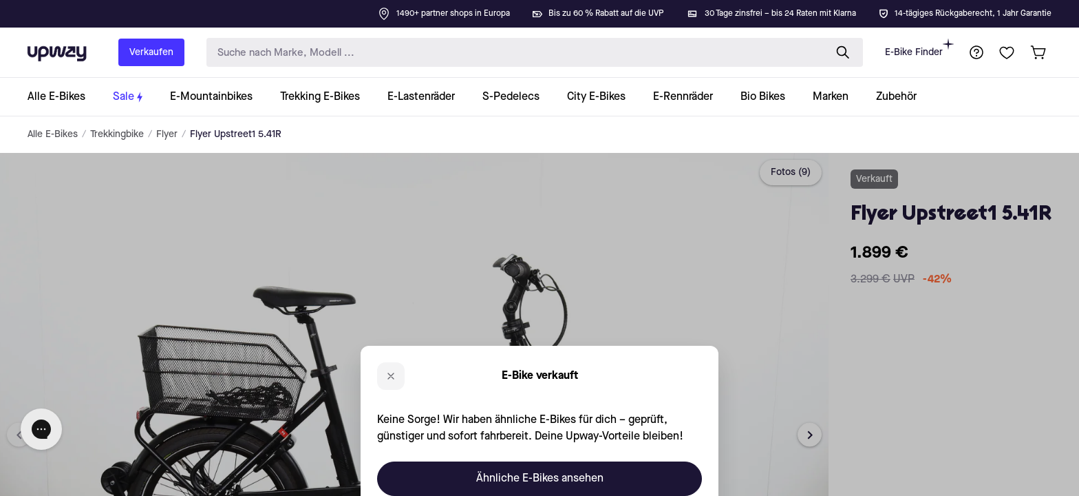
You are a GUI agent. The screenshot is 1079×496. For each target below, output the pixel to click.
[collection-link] (63, 97)
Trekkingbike (117, 134)
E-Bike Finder (919, 48)
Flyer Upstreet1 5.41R (235, 134)
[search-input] (512, 53)
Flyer (167, 134)
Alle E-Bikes (53, 134)
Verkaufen (151, 52)
